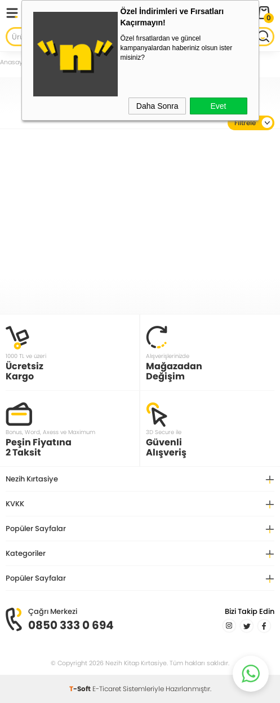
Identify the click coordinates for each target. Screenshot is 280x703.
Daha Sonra (157, 105)
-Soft (80, 688)
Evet (218, 105)
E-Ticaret (106, 688)
